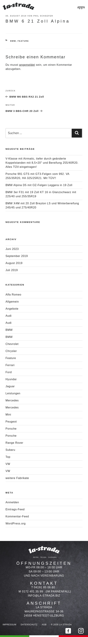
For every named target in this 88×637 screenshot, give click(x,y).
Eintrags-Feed (15, 509)
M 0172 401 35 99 (31, 591)
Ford (9, 372)
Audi (9, 315)
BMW (13, 41)
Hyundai (11, 379)
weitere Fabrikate (17, 478)
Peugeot (11, 421)
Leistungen (13, 393)
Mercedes (12, 400)
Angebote (12, 308)
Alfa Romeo (13, 294)
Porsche (11, 428)
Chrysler (11, 351)
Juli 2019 (12, 270)
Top (8, 456)
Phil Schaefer (43, 16)
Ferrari (10, 365)
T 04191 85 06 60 (43, 587)
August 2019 (14, 263)
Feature (23, 41)
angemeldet (27, 64)
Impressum (9, 624)
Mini (8, 414)
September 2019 (17, 256)
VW (8, 463)
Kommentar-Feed (17, 516)
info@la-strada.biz (44, 595)
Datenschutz (29, 624)
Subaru (10, 449)
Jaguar (10, 386)
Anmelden (12, 502)
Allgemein (12, 301)
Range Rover (14, 442)
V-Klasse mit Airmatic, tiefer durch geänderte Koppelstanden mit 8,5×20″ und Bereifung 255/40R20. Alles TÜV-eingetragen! (42, 162)
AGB (44, 624)
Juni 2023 (12, 249)
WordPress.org (16, 523)
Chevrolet (12, 344)
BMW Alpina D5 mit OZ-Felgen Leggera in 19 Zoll (39, 185)
